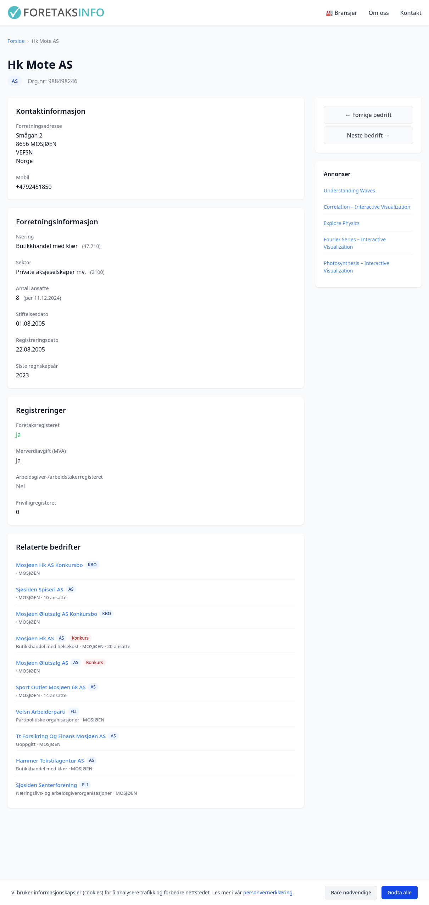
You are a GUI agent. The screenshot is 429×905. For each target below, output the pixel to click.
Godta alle (400, 892)
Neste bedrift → (368, 135)
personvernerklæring (267, 892)
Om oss (379, 13)
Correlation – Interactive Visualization (367, 206)
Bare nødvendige (351, 892)
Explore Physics (342, 223)
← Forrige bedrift (368, 115)
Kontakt (411, 13)
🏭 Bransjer (341, 13)
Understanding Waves (349, 190)
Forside (15, 41)
